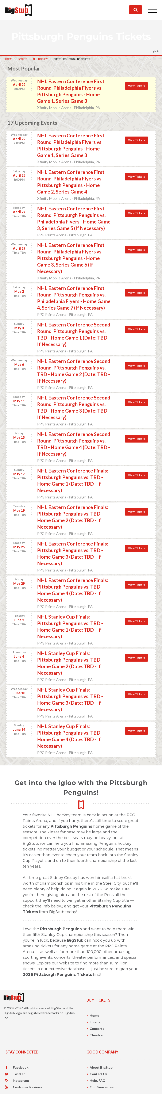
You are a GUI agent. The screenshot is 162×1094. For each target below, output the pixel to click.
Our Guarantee (101, 1087)
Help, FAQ (97, 1080)
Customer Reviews (27, 1087)
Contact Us (98, 1074)
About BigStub (101, 1067)
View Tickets (136, 86)
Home (8, 59)
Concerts (97, 1028)
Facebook (20, 1067)
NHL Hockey (40, 59)
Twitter (19, 1074)
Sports (22, 59)
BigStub (56, 1008)
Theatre (96, 1035)
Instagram (21, 1080)
